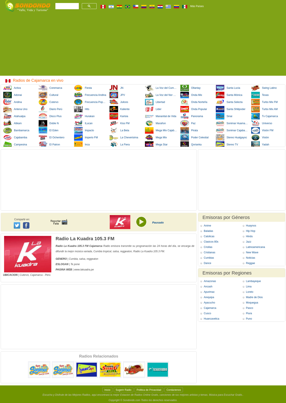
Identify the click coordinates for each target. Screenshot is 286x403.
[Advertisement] (143, 46)
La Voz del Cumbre (161, 88)
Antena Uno (15, 109)
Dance (207, 263)
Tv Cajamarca (264, 116)
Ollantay (190, 88)
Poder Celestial (194, 137)
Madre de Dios (254, 297)
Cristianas (209, 252)
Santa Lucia (228, 88)
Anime (207, 225)
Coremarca (50, 88)
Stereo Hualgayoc (231, 137)
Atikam (12, 123)
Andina (12, 102)
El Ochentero (51, 137)
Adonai (12, 95)
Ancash (208, 286)
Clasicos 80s (211, 241)
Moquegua (252, 302)
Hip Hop (250, 230)
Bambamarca (16, 130)
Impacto (84, 130)
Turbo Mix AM (264, 109)
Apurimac (209, 291)
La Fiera (120, 144)
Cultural (48, 95)
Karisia (119, 116)
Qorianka (191, 144)
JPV (117, 95)
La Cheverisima (124, 137)
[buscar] (67, 6)
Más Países (197, 6)
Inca (82, 144)
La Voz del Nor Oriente (161, 95)
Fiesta (83, 88)
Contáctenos (173, 389)
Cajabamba (15, 137)
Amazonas (210, 281)
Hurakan (84, 116)
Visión (260, 137)
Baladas (208, 230)
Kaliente (119, 109)
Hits (81, 109)
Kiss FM (119, 123)
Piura (249, 313)
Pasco (249, 307)
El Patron (49, 144)
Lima (249, 286)
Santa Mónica (229, 95)
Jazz (248, 241)
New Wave (252, 252)
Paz (188, 123)
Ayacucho (209, 302)
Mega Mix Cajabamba (161, 130)
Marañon (155, 123)
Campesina (15, 144)
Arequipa (209, 297)
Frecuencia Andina (90, 95)
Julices (119, 102)
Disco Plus (50, 116)
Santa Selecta (229, 102)
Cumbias (209, 257)
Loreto (249, 291)
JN (116, 88)
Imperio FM (86, 137)
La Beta (119, 130)
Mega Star (156, 144)
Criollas (208, 247)
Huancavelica (211, 318)
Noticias (250, 257)
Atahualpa (14, 116)
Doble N (49, 123)
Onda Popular (193, 109)
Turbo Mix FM (264, 102)
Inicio (107, 389)
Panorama (191, 116)
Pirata (189, 130)
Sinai (224, 116)
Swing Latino (264, 88)
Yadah (260, 144)
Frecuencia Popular (90, 102)
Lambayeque (253, 281)
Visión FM (262, 130)
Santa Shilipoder (230, 109)
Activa (12, 88)
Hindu (249, 236)
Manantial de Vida (160, 116)
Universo (261, 123)
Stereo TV (227, 144)
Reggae (250, 263)
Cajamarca (36, 274)
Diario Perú (50, 109)
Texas (260, 95)
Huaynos (251, 225)
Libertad (155, 102)
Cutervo (48, 102)
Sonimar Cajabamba (232, 130)
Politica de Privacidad (149, 389)
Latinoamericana (255, 247)
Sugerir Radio (123, 389)
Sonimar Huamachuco (232, 123)
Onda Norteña (193, 102)
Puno (249, 318)
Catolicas (209, 236)
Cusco (207, 313)
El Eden (48, 130)
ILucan (83, 123)
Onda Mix (191, 95)
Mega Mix (156, 137)
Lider (153, 109)
